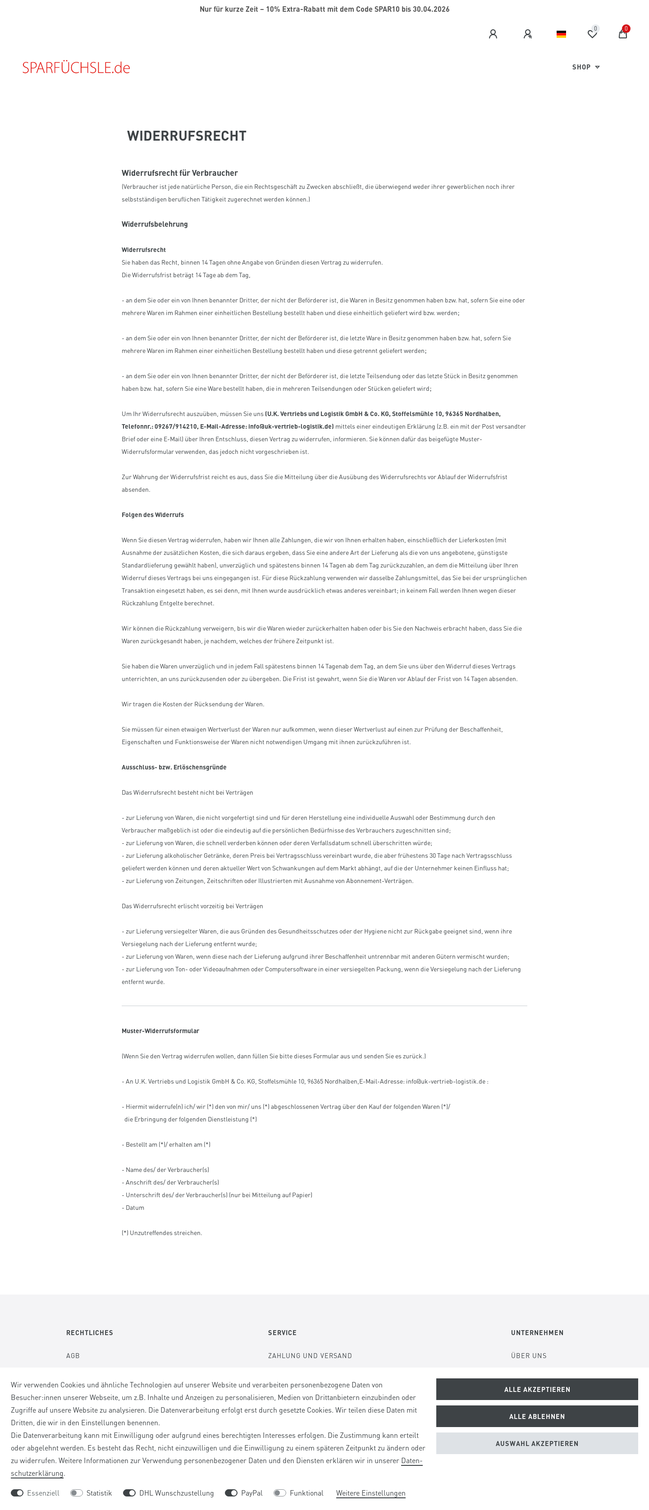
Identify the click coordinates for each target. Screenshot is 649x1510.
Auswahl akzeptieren (537, 1443)
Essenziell (43, 1492)
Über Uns (529, 1355)
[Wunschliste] (592, 34)
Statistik (99, 1492)
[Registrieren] (529, 34)
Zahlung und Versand (310, 1355)
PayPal (252, 1492)
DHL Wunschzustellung (176, 1492)
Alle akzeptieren (537, 1389)
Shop (582, 67)
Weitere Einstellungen (371, 1492)
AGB (73, 1355)
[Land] (561, 34)
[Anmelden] (494, 34)
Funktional (307, 1492)
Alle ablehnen (537, 1416)
